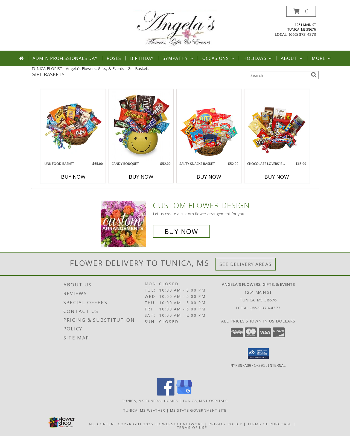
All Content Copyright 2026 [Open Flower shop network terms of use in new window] (121, 424)
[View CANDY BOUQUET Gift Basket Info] (141, 126)
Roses (114, 58)
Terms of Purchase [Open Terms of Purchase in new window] (269, 424)
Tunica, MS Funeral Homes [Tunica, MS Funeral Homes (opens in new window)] (150, 400)
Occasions (218, 58)
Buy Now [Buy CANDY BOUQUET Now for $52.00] (141, 176)
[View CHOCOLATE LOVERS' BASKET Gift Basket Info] (277, 126)
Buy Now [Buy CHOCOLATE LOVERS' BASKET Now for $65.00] (276, 176)
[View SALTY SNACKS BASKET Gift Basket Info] (209, 126)
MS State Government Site (198, 410)
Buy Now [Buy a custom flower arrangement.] (181, 231)
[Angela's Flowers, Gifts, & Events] (175, 28)
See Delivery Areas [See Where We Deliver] (246, 264)
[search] (314, 75)
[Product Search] (279, 75)
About (292, 58)
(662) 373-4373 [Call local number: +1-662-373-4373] (302, 34)
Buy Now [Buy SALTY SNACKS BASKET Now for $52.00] (209, 176)
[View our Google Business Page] (184, 394)
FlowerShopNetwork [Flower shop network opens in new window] (178, 424)
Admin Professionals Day (65, 58)
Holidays (258, 58)
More (322, 58)
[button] (301, 11)
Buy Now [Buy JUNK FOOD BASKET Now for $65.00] (73, 176)
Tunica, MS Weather (144, 410)
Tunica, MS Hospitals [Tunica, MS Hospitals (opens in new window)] (205, 400)
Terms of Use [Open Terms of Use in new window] (192, 427)
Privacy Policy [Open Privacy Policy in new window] (225, 424)
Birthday (142, 58)
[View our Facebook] (165, 394)
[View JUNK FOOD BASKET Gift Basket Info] (73, 126)
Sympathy (178, 58)
